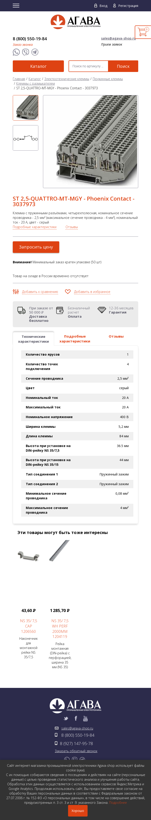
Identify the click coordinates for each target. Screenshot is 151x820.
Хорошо (78, 810)
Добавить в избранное (92, 291)
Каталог (38, 66)
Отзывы (72, 227)
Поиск (123, 66)
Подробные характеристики (34, 227)
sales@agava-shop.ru (118, 38)
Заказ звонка (23, 44)
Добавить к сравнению (40, 291)
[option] (25, 108)
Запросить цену (36, 247)
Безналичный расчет (81, 312)
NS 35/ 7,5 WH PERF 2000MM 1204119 (60, 628)
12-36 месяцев (121, 310)
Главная (19, 79)
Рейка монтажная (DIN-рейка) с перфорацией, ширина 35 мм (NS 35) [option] (60, 604)
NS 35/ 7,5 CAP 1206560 (28, 626)
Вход (103, 5)
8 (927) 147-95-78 (76, 743)
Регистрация (128, 5)
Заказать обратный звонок (76, 751)
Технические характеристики (33, 339)
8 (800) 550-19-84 (30, 38)
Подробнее (118, 802)
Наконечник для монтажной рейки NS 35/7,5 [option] (28, 599)
